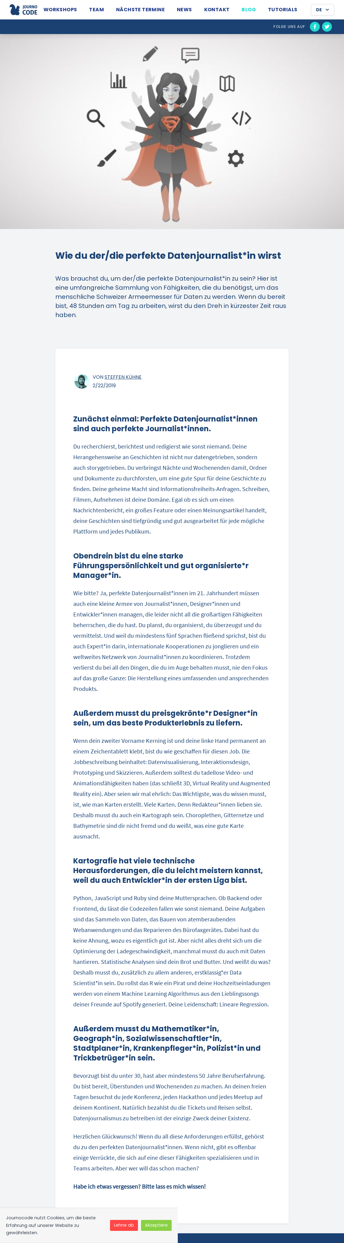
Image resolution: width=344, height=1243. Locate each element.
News (184, 9)
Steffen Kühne (123, 377)
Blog (249, 9)
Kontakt (217, 9)
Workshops (60, 9)
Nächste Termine (140, 9)
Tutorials (283, 9)
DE (323, 10)
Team (96, 9)
